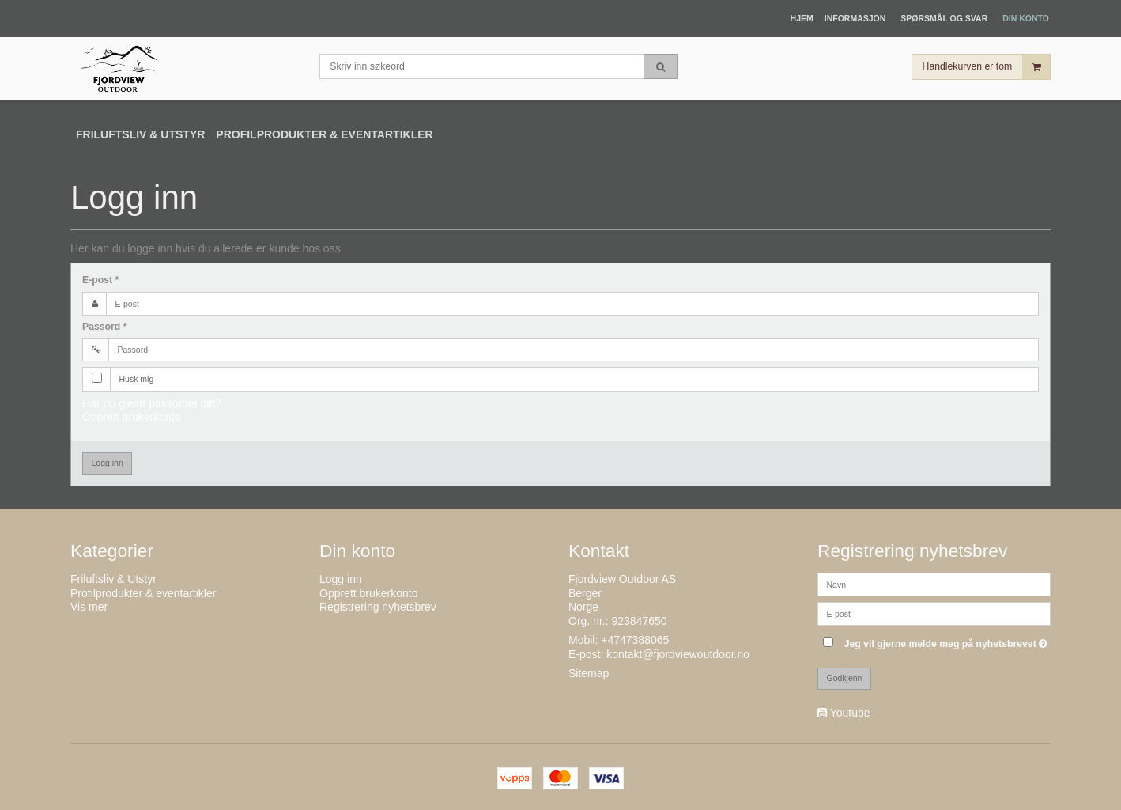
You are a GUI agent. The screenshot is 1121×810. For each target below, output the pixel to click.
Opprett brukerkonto (131, 417)
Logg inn (107, 462)
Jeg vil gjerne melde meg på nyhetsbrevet (947, 640)
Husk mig (136, 379)
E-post (100, 280)
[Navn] (934, 583)
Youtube (850, 712)
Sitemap (588, 673)
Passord (104, 326)
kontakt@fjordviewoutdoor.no (677, 654)
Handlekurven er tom (986, 67)
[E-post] (934, 613)
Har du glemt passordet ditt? (151, 403)
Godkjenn (844, 678)
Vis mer (89, 606)
